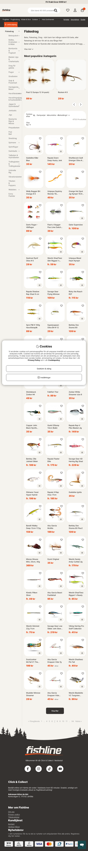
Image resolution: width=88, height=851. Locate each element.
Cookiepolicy (54, 360)
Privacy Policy (34, 360)
